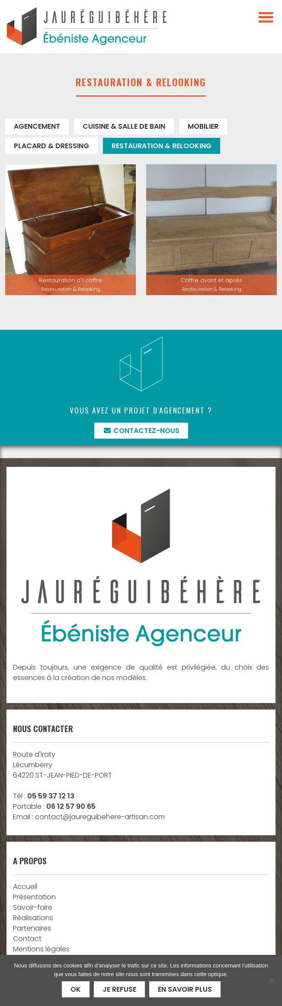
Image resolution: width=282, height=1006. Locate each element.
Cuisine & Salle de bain (124, 126)
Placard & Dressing (51, 146)
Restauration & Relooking (162, 146)
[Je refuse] (271, 980)
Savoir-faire (32, 907)
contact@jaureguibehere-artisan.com (100, 817)
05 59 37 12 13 (50, 796)
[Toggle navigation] (266, 18)
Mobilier (203, 126)
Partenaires (32, 928)
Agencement (37, 126)
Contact (27, 939)
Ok (75, 989)
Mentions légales (41, 949)
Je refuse (119, 989)
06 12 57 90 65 (71, 806)
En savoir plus (185, 989)
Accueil (25, 887)
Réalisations (33, 918)
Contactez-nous (141, 431)
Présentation (34, 897)
